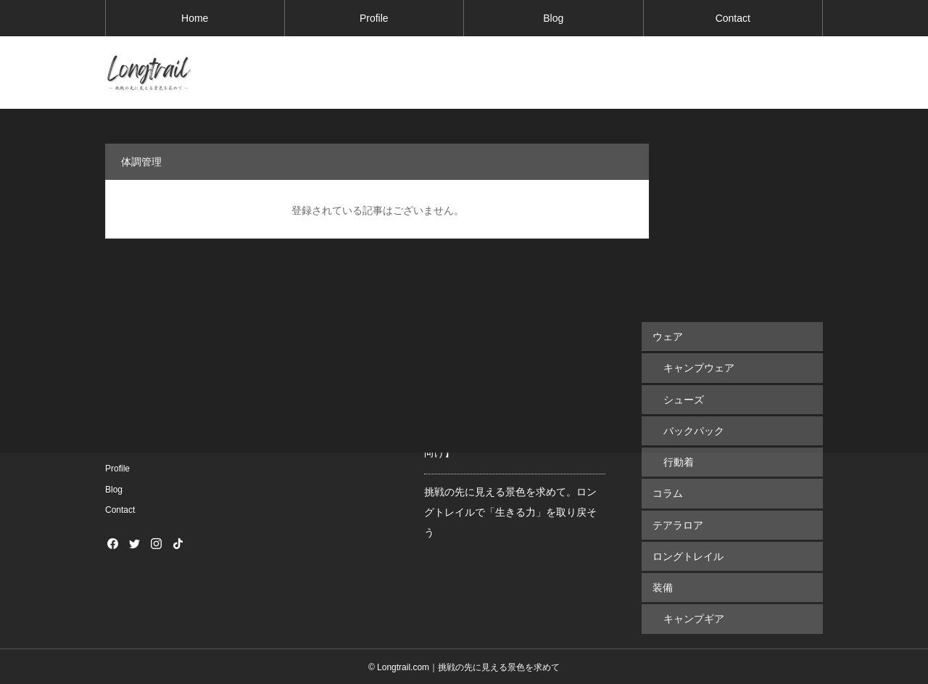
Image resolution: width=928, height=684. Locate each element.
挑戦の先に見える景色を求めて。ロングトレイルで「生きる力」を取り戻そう (510, 512)
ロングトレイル (688, 555)
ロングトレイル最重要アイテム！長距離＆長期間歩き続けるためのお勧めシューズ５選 (510, 352)
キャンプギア (693, 617)
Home (194, 18)
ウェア (667, 336)
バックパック (693, 430)
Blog (553, 18)
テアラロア (677, 524)
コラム (667, 492)
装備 (662, 586)
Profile (374, 18)
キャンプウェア (698, 368)
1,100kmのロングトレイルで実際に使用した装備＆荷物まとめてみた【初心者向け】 (514, 432)
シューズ (683, 399)
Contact (733, 18)
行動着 (678, 461)
